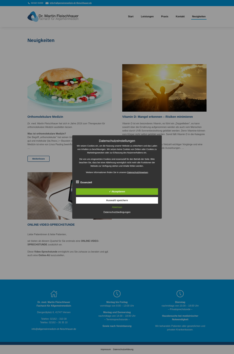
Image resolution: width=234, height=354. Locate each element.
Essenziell (84, 182)
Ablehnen (117, 207)
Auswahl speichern (117, 200)
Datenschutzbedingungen (116, 212)
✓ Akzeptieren (117, 191)
